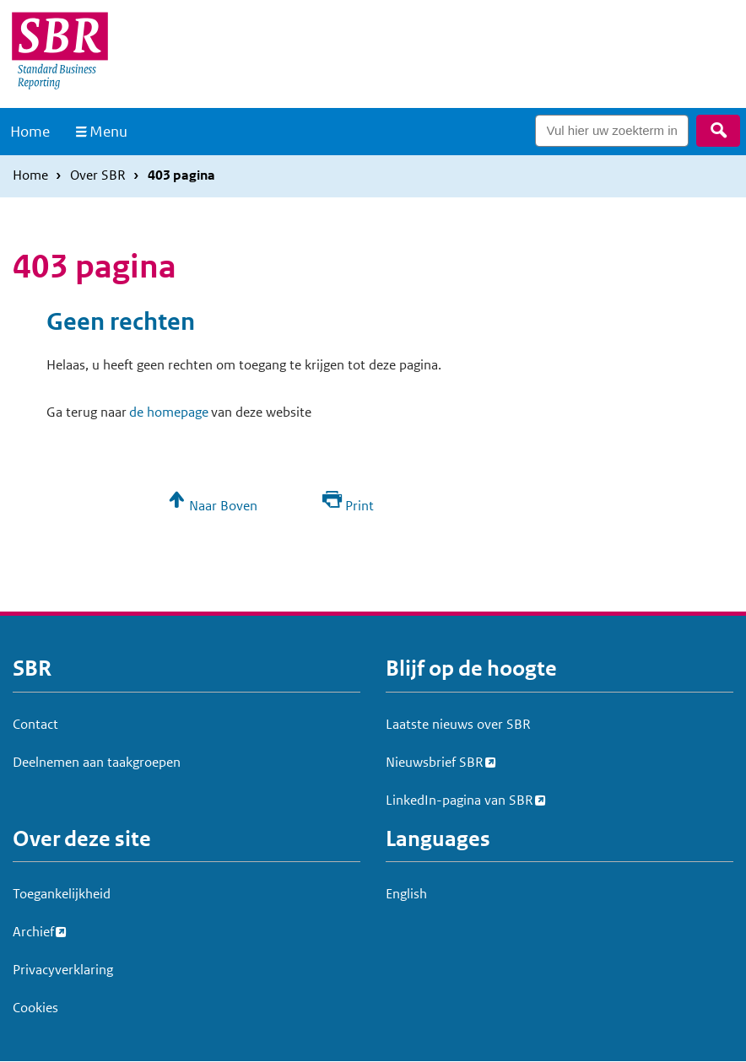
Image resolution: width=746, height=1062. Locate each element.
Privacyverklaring (63, 969)
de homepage (168, 412)
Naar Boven (223, 506)
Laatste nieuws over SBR (458, 724)
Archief (33, 930)
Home (30, 131)
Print (359, 506)
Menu (108, 131)
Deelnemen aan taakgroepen (97, 762)
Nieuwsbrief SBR (435, 760)
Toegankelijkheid (62, 894)
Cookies (35, 1007)
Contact (35, 724)
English (406, 894)
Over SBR (98, 175)
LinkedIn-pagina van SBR (459, 798)
